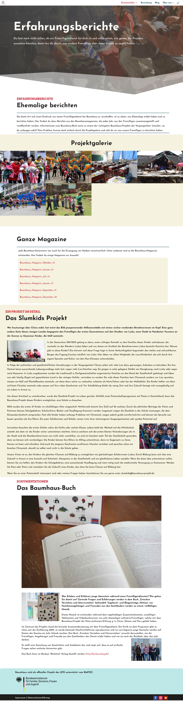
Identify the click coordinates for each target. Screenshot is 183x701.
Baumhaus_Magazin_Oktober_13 (37, 263)
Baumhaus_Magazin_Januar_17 (36, 283)
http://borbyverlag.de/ (97, 654)
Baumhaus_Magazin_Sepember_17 (38, 290)
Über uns (167, 3)
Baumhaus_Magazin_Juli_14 (35, 276)
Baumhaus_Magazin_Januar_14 (36, 270)
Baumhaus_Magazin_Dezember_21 (39, 297)
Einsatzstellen (128, 3)
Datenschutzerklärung (39, 698)
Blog (157, 3)
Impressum (20, 698)
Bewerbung (146, 3)
